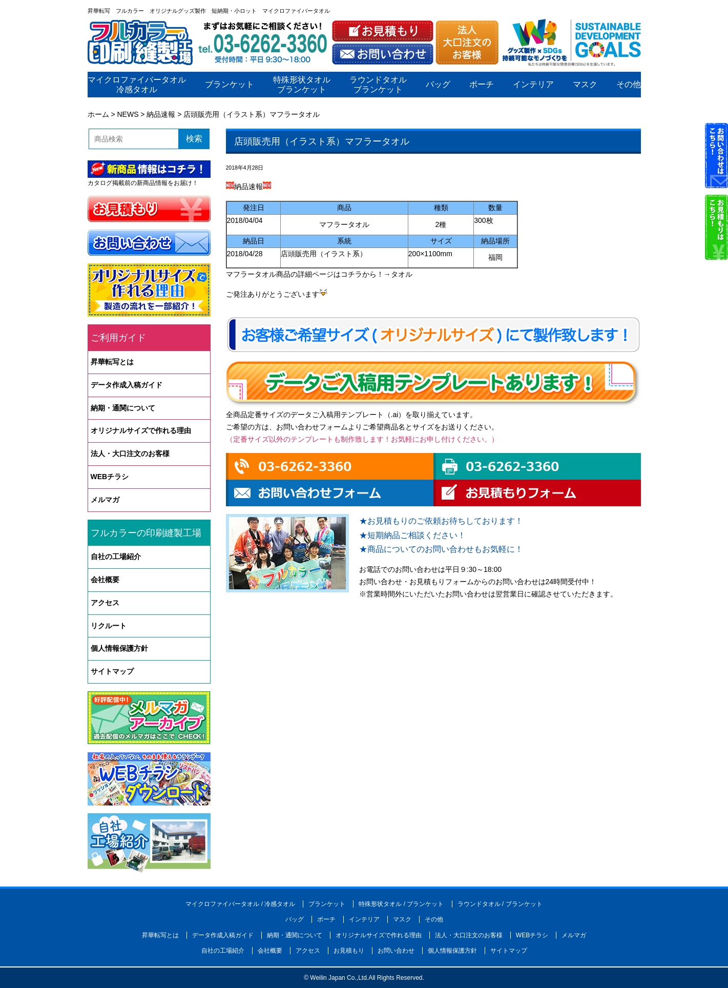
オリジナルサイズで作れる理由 (141, 430)
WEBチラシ (110, 476)
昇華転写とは (112, 362)
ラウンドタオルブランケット (378, 84)
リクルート (109, 626)
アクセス (105, 603)
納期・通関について (123, 408)
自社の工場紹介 (116, 556)
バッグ (437, 84)
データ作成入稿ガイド (126, 385)
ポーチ (481, 84)
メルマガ (105, 500)
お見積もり (349, 950)
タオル (401, 274)
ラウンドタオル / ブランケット (500, 904)
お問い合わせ (396, 950)
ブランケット (229, 84)
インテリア (532, 84)
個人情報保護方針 (119, 648)
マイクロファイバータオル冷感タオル (137, 84)
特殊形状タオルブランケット (301, 84)
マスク (584, 84)
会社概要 (105, 579)
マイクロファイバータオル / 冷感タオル (240, 904)
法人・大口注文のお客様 (130, 453)
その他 (628, 84)
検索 (194, 138)
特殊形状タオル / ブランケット (401, 904)
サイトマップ (112, 671)
